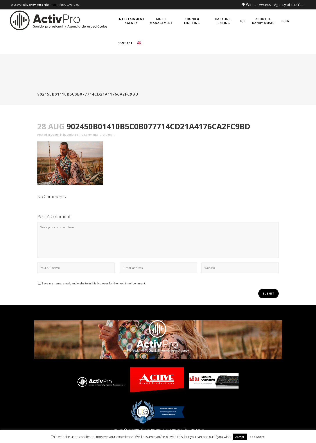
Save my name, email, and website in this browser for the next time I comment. (94, 283)
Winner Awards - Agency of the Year (273, 4)
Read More (256, 436)
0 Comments (90, 135)
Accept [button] (239, 437)
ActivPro (72, 135)
